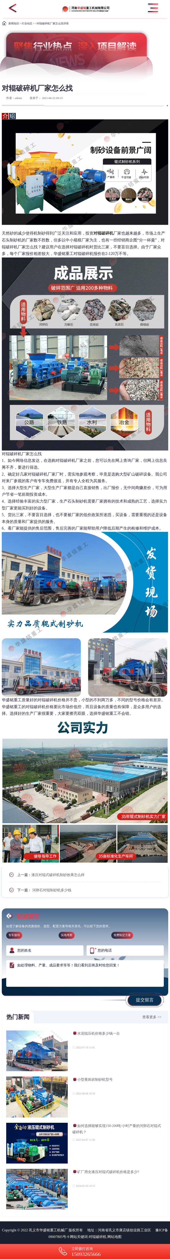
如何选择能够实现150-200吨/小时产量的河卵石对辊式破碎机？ (116, 1129)
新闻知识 (13, 23)
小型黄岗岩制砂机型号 (92, 1080)
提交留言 (145, 999)
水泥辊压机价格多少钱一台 (96, 1034)
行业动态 (27, 23)
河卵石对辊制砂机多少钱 (51, 890)
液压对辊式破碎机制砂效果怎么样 (58, 875)
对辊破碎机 (97, 1237)
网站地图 (114, 1237)
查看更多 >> (151, 1017)
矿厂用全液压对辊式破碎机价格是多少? (105, 1172)
